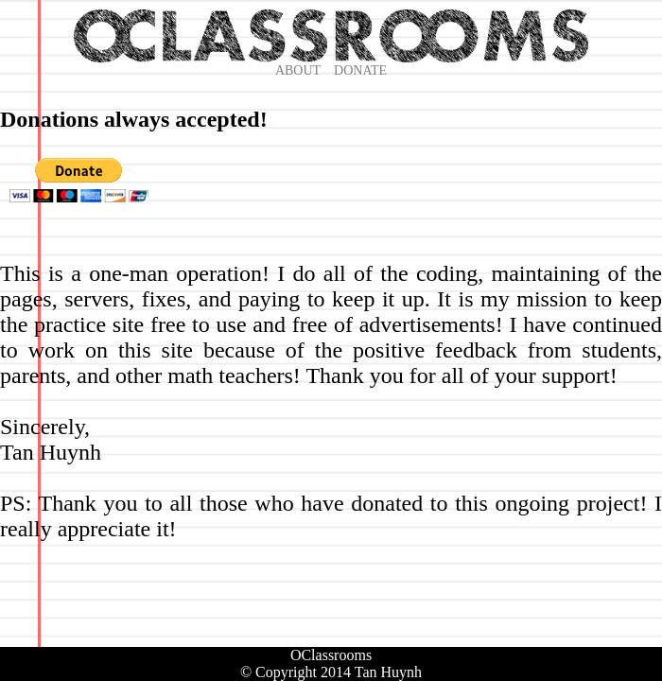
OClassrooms (331, 655)
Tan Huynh (388, 672)
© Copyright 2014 (295, 672)
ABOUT (298, 70)
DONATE (360, 70)
